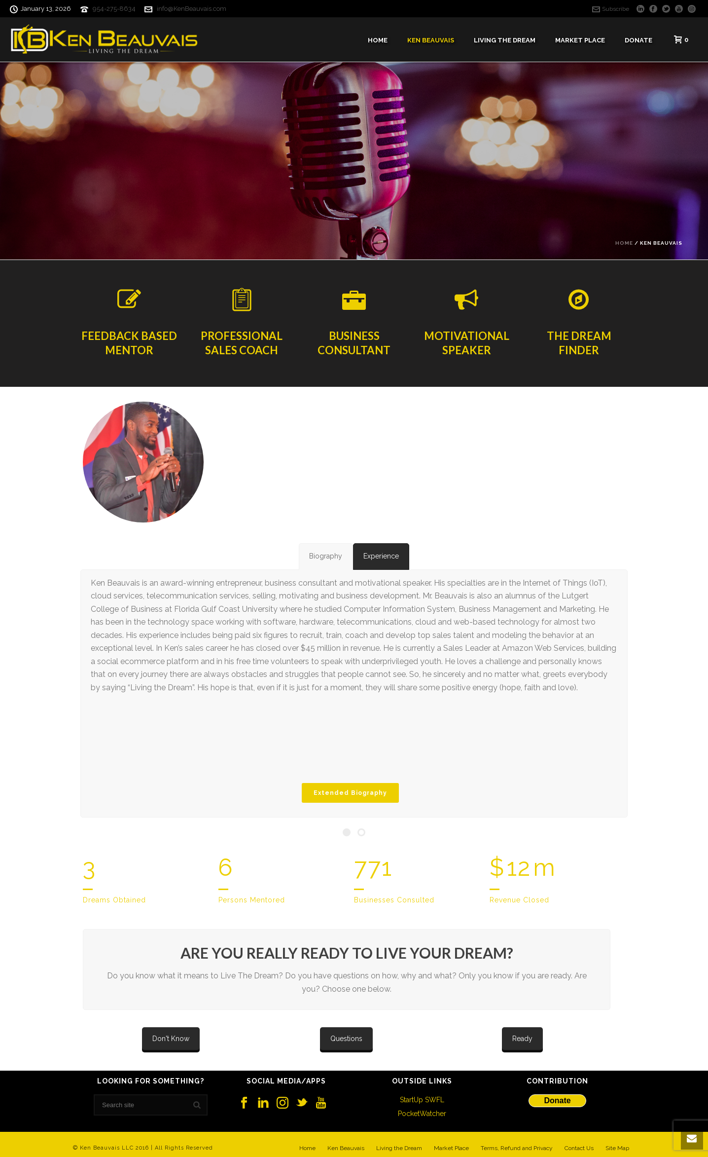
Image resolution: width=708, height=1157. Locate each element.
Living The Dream (504, 40)
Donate (638, 40)
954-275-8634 (114, 8)
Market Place (580, 40)
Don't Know (170, 1039)
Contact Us (579, 1148)
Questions (346, 1039)
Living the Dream (399, 1148)
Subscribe (610, 8)
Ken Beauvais (430, 40)
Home (378, 40)
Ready (522, 1039)
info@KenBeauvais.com (191, 8)
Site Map (617, 1148)
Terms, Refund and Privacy (517, 1148)
